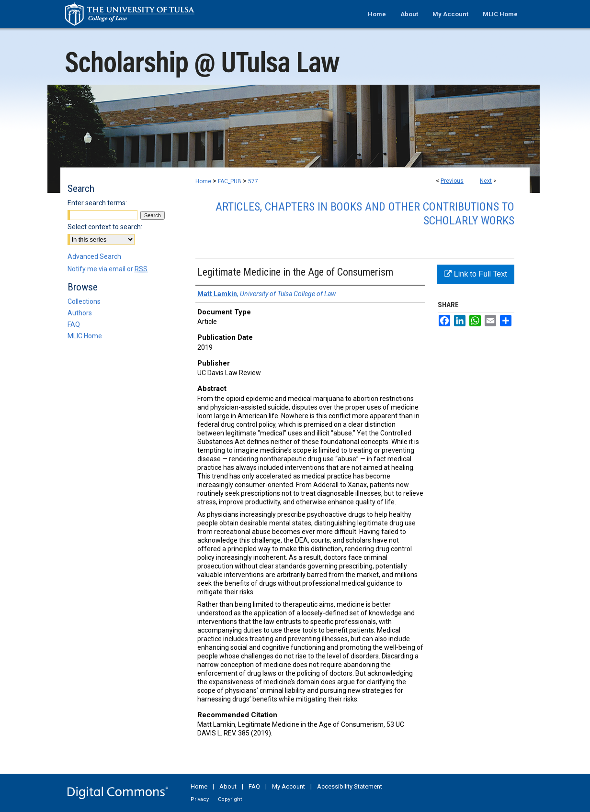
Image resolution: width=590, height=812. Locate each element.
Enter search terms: (97, 203)
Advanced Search (94, 256)
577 (253, 181)
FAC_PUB (229, 181)
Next (486, 181)
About (228, 786)
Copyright (230, 799)
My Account (288, 786)
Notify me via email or (108, 269)
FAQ (74, 324)
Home (203, 181)
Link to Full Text (475, 274)
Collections (84, 301)
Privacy (200, 799)
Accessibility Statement (349, 786)
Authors (80, 313)
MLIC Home (85, 336)
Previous (452, 181)
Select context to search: (105, 227)
